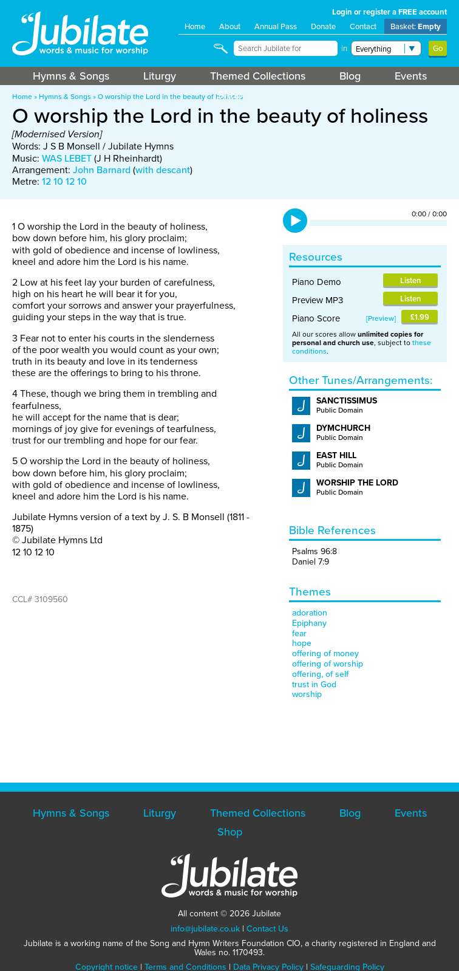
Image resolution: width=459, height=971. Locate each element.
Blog (350, 76)
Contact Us (267, 928)
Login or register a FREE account (389, 12)
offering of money (325, 653)
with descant (162, 170)
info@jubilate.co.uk (205, 928)
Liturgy (159, 76)
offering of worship (327, 663)
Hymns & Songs (71, 76)
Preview (381, 318)
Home (195, 26)
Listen (410, 280)
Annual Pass (275, 26)
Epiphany (309, 623)
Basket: (415, 26)
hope (301, 643)
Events (411, 76)
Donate (323, 26)
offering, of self (320, 674)
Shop (229, 95)
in (344, 48)
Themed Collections (257, 76)
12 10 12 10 (64, 181)
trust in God (314, 684)
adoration (309, 612)
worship (307, 694)
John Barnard (102, 170)
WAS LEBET (67, 158)
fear (299, 633)
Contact (363, 26)
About (229, 26)
